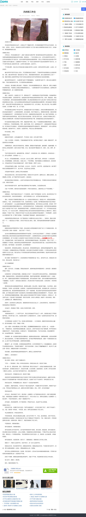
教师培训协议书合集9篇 (36, 501)
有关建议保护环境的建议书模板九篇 (12, 501)
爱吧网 (38, 515)
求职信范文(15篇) (68, 21)
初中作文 (15, 5)
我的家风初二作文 (11, 509)
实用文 (48, 1)
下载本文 (38, 15)
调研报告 (66, 53)
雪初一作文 (53, 509)
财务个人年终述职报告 (36, 494)
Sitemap (54, 515)
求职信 (66, 56)
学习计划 (66, 59)
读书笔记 (66, 50)
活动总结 (66, 71)
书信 (32, 1)
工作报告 (77, 50)
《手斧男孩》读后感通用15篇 (11, 503)
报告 (27, 1)
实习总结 (66, 68)
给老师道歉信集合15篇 (9, 494)
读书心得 (77, 65)
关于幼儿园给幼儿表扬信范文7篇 (11, 499)
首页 (22, 1)
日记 (76, 71)
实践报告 (77, 62)
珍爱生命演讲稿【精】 (36, 505)
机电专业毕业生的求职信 (36, 503)
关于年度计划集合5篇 (35, 499)
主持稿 (77, 56)
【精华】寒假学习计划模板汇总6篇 (12, 505)
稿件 (37, 1)
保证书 (77, 53)
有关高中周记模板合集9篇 (10, 496)
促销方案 (77, 59)
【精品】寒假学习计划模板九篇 (38, 496)
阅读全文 (33, 15)
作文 (42, 1)
